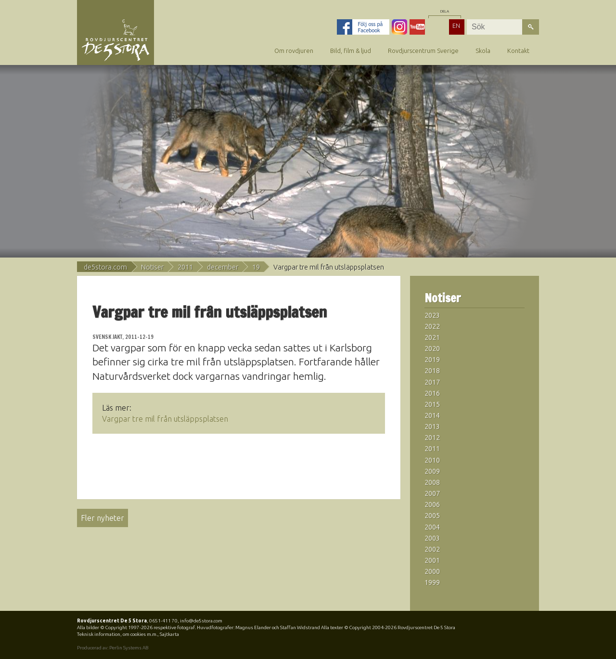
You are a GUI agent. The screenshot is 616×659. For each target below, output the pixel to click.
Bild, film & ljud (350, 50)
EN (456, 25)
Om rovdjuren (293, 50)
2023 (432, 315)
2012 (432, 437)
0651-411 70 (163, 620)
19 (256, 267)
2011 (185, 267)
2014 (432, 415)
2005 (432, 515)
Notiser (152, 267)
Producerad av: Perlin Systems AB (112, 647)
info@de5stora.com (201, 620)
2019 (432, 359)
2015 (432, 404)
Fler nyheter (102, 518)
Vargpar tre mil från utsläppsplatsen (165, 418)
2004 (432, 527)
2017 (432, 382)
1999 (432, 582)
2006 (432, 504)
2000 (432, 571)
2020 (432, 348)
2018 (432, 371)
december (222, 267)
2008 (432, 482)
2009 (432, 471)
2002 (432, 549)
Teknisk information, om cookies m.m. (117, 634)
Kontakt (518, 50)
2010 (432, 460)
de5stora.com (105, 267)
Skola (482, 50)
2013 (432, 426)
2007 (432, 493)
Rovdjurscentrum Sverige (423, 50)
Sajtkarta (169, 634)
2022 (432, 326)
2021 (432, 337)
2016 (432, 393)
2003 (432, 538)
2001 (432, 560)
